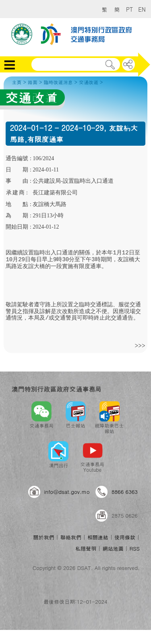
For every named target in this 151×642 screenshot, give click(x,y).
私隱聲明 (85, 548)
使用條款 (124, 537)
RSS (135, 548)
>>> (139, 345)
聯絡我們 (70, 537)
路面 (32, 81)
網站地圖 (112, 548)
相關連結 (97, 537)
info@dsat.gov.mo (67, 491)
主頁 (16, 81)
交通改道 (88, 81)
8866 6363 (125, 491)
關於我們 (43, 537)
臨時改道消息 (57, 81)
